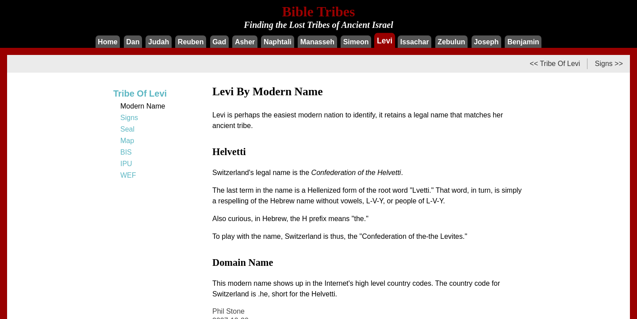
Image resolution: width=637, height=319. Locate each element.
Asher (245, 42)
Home (107, 42)
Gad (219, 42)
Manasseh (317, 42)
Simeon (356, 42)
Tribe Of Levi (140, 93)
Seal (127, 129)
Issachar (414, 42)
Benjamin (523, 42)
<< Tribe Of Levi (555, 63)
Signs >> (609, 63)
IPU (126, 163)
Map (127, 140)
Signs (129, 117)
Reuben (191, 42)
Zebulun (451, 42)
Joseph (486, 42)
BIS (126, 152)
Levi (384, 40)
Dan (132, 42)
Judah (158, 42)
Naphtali (278, 42)
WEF (128, 175)
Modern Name (142, 106)
